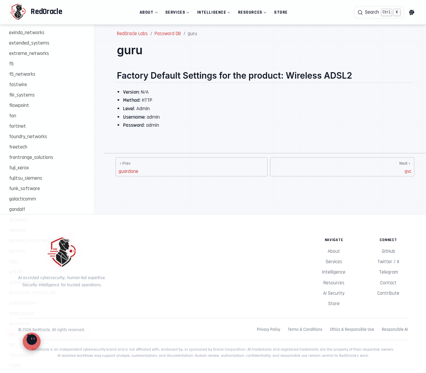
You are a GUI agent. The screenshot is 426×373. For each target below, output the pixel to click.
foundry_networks (28, 136)
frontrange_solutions (31, 157)
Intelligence (213, 13)
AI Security (334, 293)
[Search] (379, 12)
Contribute (388, 293)
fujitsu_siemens (25, 178)
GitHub (388, 251)
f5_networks (22, 74)
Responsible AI (395, 329)
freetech (18, 147)
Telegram (388, 272)
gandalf (17, 209)
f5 (11, 63)
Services (177, 13)
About (148, 13)
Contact (388, 283)
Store (281, 12)
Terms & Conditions (305, 329)
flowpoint (19, 105)
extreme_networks (29, 53)
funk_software (24, 188)
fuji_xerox (19, 167)
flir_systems (22, 95)
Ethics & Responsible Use (352, 329)
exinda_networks (26, 32)
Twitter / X (388, 262)
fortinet (17, 126)
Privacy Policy (268, 329)
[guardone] (192, 166)
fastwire (18, 84)
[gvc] (342, 166)
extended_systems (29, 43)
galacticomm (22, 199)
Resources (251, 13)
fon (12, 115)
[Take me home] (35, 12)
